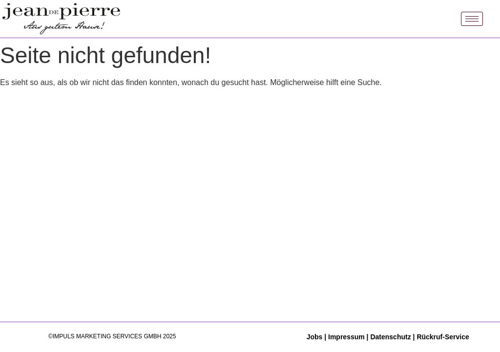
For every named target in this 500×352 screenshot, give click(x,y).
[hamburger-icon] (472, 19)
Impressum (346, 337)
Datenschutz (390, 337)
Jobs (316, 337)
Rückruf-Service (443, 337)
